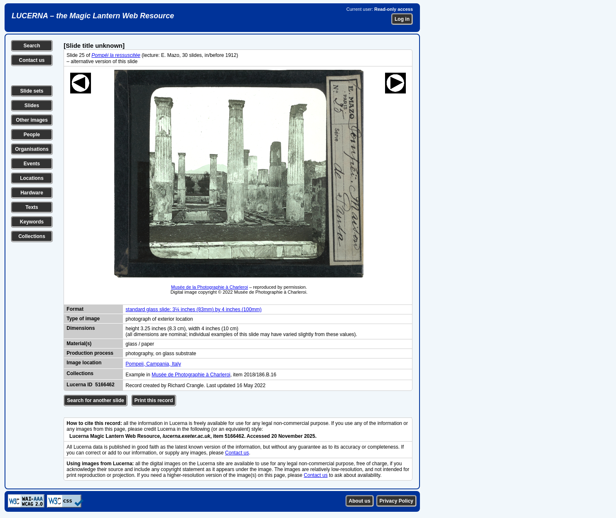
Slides (32, 105)
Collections (31, 236)
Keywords (32, 222)
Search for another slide (95, 400)
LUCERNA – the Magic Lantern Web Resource (93, 16)
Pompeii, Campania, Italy (153, 364)
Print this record (154, 400)
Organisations (32, 149)
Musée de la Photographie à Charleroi (209, 287)
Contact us (31, 60)
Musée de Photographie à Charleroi (191, 375)
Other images (32, 120)
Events (32, 164)
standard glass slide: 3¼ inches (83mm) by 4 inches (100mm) (193, 309)
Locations (32, 178)
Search (31, 46)
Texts (31, 207)
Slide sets (31, 91)
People (32, 134)
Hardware (31, 193)
